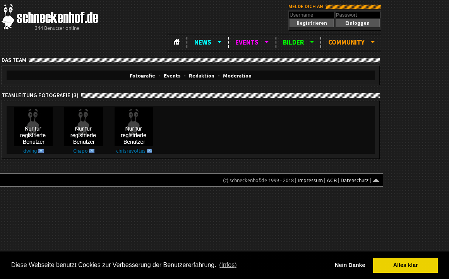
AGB (332, 180)
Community (346, 42)
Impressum (310, 180)
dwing (30, 150)
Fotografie (142, 75)
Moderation (237, 75)
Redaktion (201, 75)
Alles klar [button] (405, 265)
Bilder (293, 42)
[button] (312, 23)
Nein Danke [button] (350, 265)
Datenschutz (354, 180)
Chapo (80, 150)
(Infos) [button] (227, 265)
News (202, 42)
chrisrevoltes (131, 150)
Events (247, 42)
